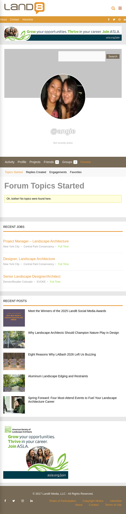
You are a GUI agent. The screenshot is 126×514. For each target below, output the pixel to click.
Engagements (58, 172)
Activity (10, 162)
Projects (35, 162)
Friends (51, 162)
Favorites (75, 172)
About (3, 19)
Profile (22, 162)
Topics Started (14, 172)
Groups (69, 162)
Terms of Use (113, 504)
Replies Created (36, 172)
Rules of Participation (63, 500)
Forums (86, 162)
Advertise (27, 19)
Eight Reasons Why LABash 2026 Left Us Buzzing (62, 354)
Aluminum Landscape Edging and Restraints (58, 376)
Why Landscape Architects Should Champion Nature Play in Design (73, 332)
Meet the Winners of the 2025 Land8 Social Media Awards (67, 311)
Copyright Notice (93, 500)
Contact (14, 19)
